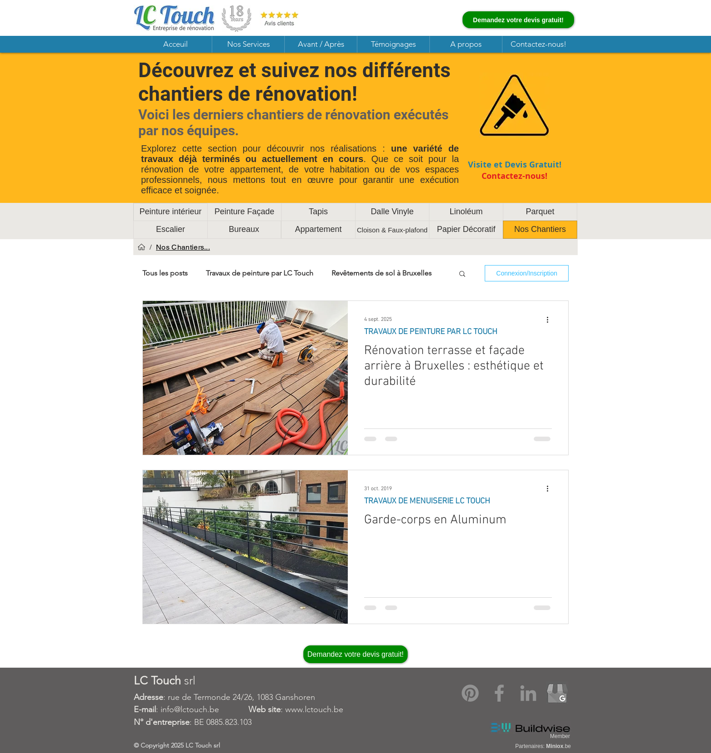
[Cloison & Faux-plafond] (392, 230)
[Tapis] (318, 212)
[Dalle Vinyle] (392, 212)
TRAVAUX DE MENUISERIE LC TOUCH (427, 501)
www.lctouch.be (314, 709)
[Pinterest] (470, 693)
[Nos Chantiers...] (182, 247)
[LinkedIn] (528, 693)
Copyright (156, 745)
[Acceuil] (141, 247)
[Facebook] (499, 693)
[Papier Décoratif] (466, 230)
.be (558, 746)
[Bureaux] (244, 230)
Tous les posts (165, 273)
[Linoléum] (466, 212)
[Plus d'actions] (550, 319)
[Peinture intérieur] (170, 212)
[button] (248, 44)
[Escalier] (170, 230)
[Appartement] (318, 230)
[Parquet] (540, 212)
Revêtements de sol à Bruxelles (381, 273)
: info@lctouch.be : (209, 709)
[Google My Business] (557, 693)
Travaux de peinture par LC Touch (259, 273)
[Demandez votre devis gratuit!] (518, 19)
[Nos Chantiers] (540, 230)
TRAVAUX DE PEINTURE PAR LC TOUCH (430, 332)
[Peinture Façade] (244, 212)
